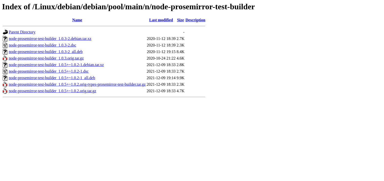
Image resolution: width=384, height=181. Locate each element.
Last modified (161, 20)
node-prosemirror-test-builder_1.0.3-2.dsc (42, 45)
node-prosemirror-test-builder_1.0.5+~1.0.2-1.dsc (49, 71)
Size (180, 20)
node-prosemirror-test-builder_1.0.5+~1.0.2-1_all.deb (52, 78)
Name (77, 20)
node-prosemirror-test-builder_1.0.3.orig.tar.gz (46, 58)
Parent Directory (22, 32)
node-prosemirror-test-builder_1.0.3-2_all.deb (46, 52)
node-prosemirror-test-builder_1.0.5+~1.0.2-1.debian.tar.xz (56, 65)
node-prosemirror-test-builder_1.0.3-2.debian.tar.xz (50, 38)
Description (195, 20)
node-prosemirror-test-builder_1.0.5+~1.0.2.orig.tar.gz (52, 91)
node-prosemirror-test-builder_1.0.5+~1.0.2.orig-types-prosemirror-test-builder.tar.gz (77, 84)
